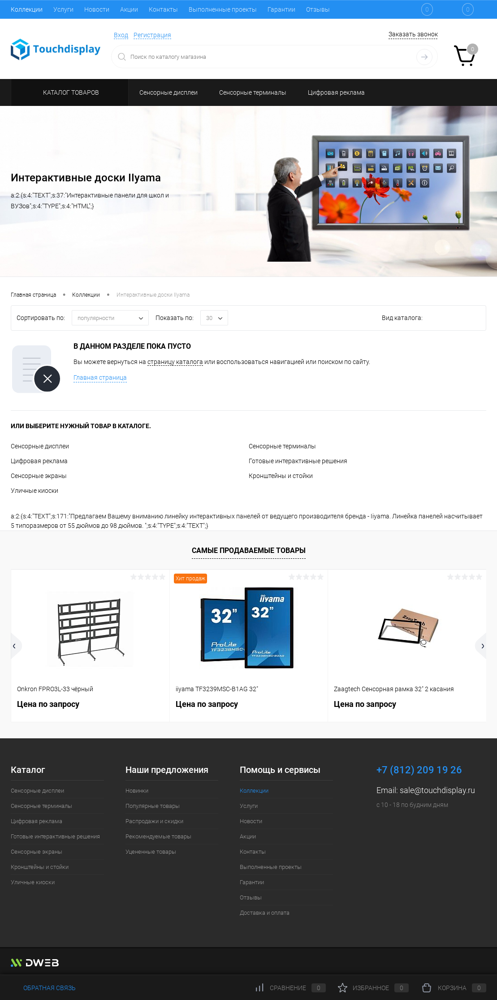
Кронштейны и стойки (281, 475)
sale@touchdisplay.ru (437, 790)
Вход (121, 35)
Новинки (136, 790)
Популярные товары (152, 806)
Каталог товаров (69, 92)
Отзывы (318, 9)
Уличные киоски (34, 490)
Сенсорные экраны (39, 475)
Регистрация (152, 35)
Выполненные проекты (223, 9)
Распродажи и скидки (154, 821)
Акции (129, 9)
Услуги (63, 9)
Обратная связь (43, 987)
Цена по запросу (48, 704)
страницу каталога (175, 361)
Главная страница (100, 377)
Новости (96, 9)
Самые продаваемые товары (249, 550)
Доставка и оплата (265, 912)
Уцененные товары (150, 851)
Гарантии (281, 9)
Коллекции (27, 9)
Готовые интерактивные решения (298, 461)
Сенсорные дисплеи (40, 446)
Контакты (163, 9)
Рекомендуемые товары (158, 836)
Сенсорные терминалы (282, 446)
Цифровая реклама (39, 461)
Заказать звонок (413, 34)
